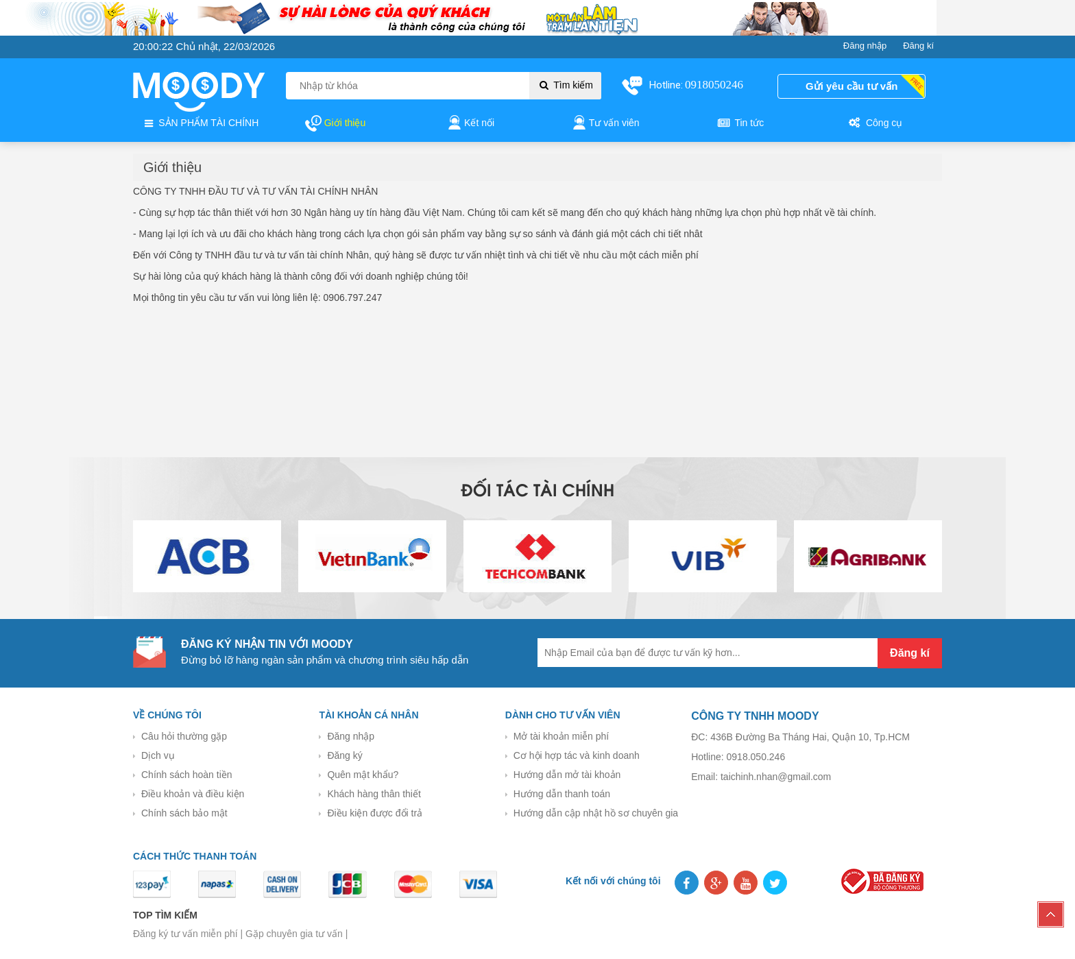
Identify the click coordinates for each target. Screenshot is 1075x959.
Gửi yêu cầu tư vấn (851, 86)
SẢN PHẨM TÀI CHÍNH (200, 123)
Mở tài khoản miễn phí (561, 736)
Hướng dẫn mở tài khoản (567, 774)
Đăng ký (344, 755)
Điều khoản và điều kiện (192, 793)
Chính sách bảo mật (184, 813)
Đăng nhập (350, 736)
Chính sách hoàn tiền (186, 774)
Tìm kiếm (565, 85)
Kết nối (470, 123)
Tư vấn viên (604, 123)
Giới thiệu (335, 123)
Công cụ (874, 123)
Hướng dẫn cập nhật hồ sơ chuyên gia (596, 813)
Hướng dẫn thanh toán (562, 793)
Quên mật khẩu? (362, 774)
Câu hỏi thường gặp (184, 736)
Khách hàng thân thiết (373, 793)
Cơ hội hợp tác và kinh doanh (577, 755)
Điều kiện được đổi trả (374, 813)
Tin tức (740, 123)
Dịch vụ (158, 755)
